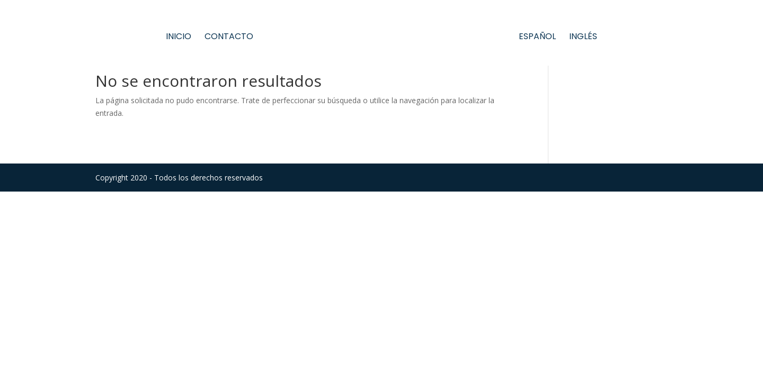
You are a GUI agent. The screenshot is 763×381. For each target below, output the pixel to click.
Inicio (178, 37)
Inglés (583, 37)
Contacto (229, 37)
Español (537, 37)
